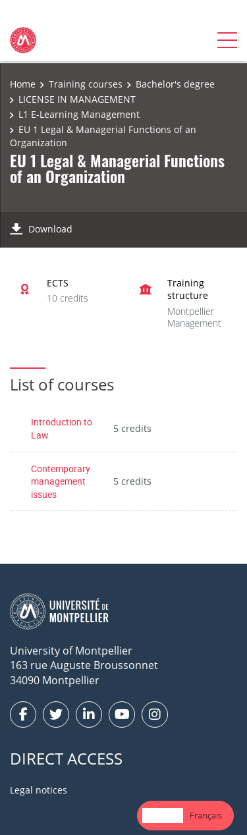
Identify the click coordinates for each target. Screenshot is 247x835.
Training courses (86, 84)
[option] (206, 815)
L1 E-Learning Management (79, 114)
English (163, 815)
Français (206, 815)
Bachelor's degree (175, 84)
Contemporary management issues (60, 481)
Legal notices (38, 790)
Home (23, 84)
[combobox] (162, 815)
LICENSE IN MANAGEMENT (77, 99)
